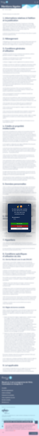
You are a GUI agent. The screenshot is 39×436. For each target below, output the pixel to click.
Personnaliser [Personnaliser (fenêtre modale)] (19, 228)
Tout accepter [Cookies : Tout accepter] (19, 223)
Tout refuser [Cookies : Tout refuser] (19, 226)
